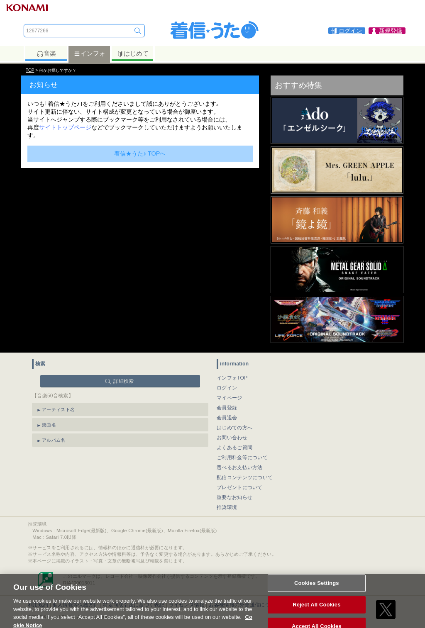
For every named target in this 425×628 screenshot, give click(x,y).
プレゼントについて (240, 487)
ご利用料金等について (242, 457)
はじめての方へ (234, 428)
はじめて (133, 53)
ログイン (227, 388)
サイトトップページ (65, 127)
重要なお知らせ (234, 497)
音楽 (46, 53)
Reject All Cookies (316, 609)
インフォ (89, 53)
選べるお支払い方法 (240, 467)
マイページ (229, 398)
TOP (30, 70)
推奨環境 (227, 507)
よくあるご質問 (234, 447)
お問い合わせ (232, 438)
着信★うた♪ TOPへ (140, 153)
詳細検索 (123, 381)
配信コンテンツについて (245, 477)
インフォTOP (232, 378)
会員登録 (227, 408)
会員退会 (227, 418)
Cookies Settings (316, 587)
